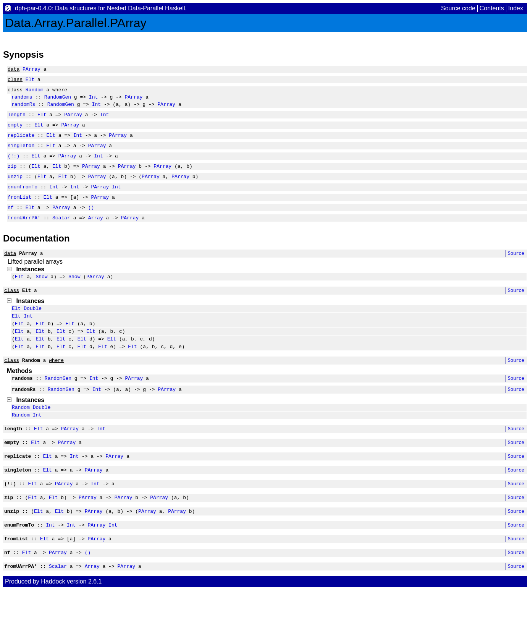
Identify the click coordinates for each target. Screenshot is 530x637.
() (91, 224)
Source (516, 272)
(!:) (13, 167)
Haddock (53, 628)
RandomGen (57, 101)
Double (33, 330)
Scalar (61, 235)
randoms (21, 101)
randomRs (23, 109)
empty (15, 132)
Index (515, 8)
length (17, 121)
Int (93, 101)
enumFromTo (22, 201)
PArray (31, 69)
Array (95, 235)
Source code (458, 8)
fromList (19, 212)
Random (35, 92)
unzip (15, 189)
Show (41, 296)
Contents (492, 8)
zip (12, 178)
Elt (30, 81)
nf (11, 224)
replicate (21, 144)
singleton (21, 155)
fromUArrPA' (24, 235)
